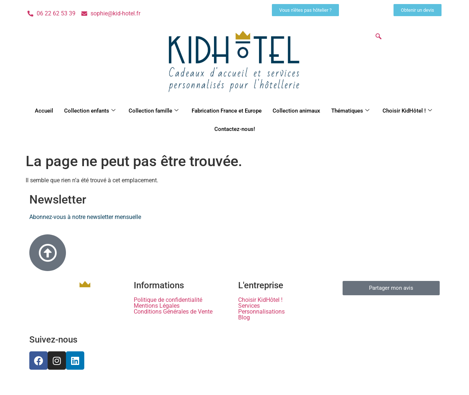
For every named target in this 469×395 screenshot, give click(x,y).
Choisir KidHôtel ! (407, 110)
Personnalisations (261, 312)
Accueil (44, 110)
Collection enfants (89, 110)
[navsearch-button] (378, 37)
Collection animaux (296, 110)
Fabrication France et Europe (227, 110)
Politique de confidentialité (168, 300)
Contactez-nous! (234, 129)
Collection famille (153, 110)
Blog (244, 318)
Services (249, 306)
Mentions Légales (157, 306)
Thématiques (350, 110)
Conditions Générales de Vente (173, 312)
